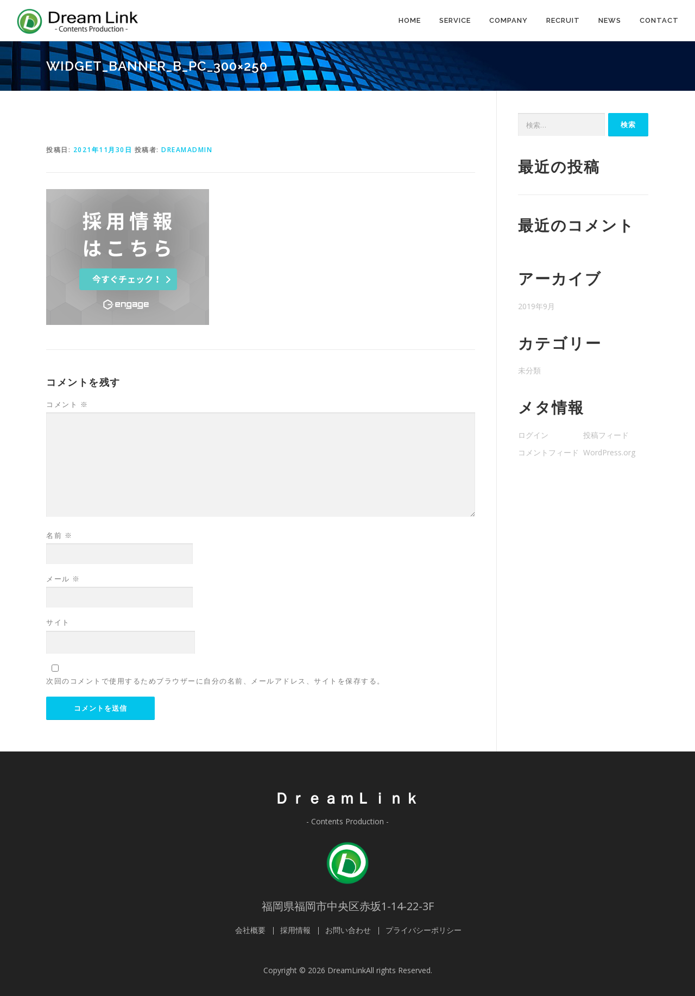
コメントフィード (548, 452)
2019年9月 (536, 306)
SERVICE (455, 20)
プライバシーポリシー (424, 930)
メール (63, 579)
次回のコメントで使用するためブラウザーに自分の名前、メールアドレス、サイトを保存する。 (215, 681)
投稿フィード (606, 435)
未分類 (529, 370)
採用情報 (295, 930)
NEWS (609, 20)
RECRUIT (563, 20)
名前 (59, 535)
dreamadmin (186, 149)
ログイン (533, 435)
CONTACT (659, 20)
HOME (410, 20)
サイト (58, 622)
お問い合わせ (348, 930)
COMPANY (508, 20)
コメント (67, 404)
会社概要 (250, 930)
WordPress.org (609, 452)
